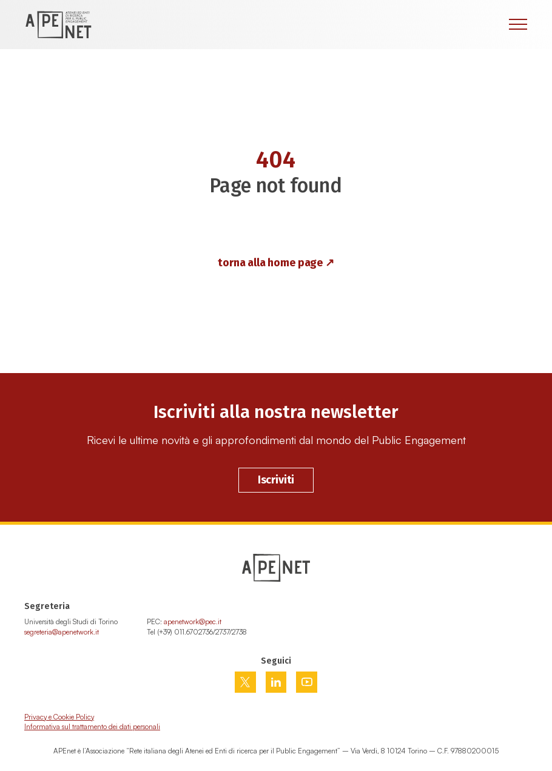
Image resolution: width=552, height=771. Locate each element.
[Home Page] (58, 24)
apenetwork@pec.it (192, 621)
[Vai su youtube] (306, 682)
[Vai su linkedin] (276, 682)
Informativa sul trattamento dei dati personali (92, 726)
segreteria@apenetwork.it (61, 631)
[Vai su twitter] (245, 682)
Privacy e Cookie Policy (59, 716)
